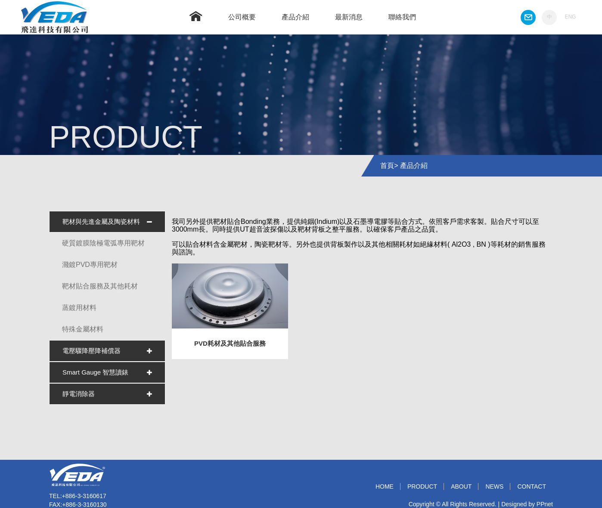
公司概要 (242, 17)
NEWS (494, 486)
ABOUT (461, 486)
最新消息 (349, 17)
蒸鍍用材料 (79, 307)
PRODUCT (422, 486)
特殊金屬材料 (82, 329)
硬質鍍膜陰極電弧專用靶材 (103, 243)
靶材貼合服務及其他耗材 (100, 286)
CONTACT (531, 486)
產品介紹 (295, 17)
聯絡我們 (402, 17)
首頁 (387, 165)
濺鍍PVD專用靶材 (90, 264)
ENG (570, 17)
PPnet (545, 504)
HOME (384, 486)
